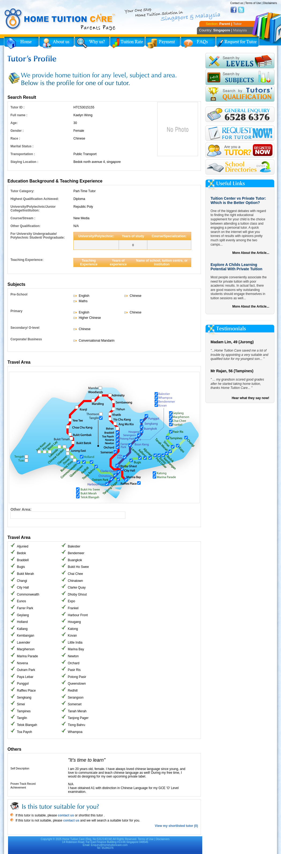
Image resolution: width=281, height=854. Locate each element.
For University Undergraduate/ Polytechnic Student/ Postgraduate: (37, 235)
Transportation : (22, 154)
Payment (162, 43)
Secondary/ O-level (24, 328)
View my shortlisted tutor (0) (176, 826)
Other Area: (21, 509)
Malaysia (240, 30)
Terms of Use (253, 3)
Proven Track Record (23, 783)
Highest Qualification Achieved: (34, 199)
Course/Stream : (22, 218)
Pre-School (18, 294)
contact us (65, 815)
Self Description (19, 768)
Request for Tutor (237, 43)
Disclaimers (270, 3)
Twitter (241, 10)
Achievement (18, 787)
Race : (15, 138)
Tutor (237, 24)
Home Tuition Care (73, 839)
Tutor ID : (17, 107)
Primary (16, 311)
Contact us (236, 3)
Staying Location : (24, 162)
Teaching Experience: (26, 260)
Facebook (233, 10)
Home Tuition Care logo (60, 19)
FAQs (198, 43)
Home (21, 43)
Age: (14, 123)
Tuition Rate (127, 43)
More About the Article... (250, 253)
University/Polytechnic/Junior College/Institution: (33, 208)
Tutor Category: (22, 191)
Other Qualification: (25, 226)
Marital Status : (21, 146)
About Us (56, 43)
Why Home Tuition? (92, 43)
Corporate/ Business (26, 339)
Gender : (17, 131)
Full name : (18, 115)
